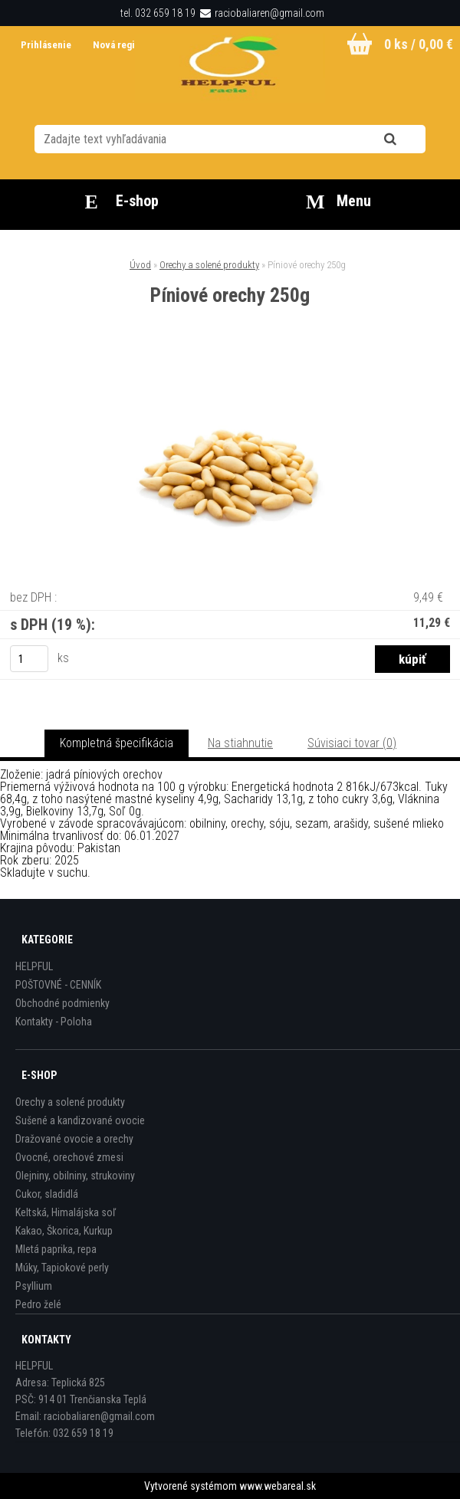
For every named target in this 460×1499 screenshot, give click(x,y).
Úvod (140, 265)
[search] (409, 139)
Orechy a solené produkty (209, 265)
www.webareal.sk (277, 1486)
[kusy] (29, 658)
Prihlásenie (47, 45)
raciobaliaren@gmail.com (269, 13)
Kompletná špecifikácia (116, 743)
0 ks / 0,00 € (418, 44)
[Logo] (230, 68)
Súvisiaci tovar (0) (351, 743)
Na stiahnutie (240, 743)
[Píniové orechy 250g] (230, 369)
